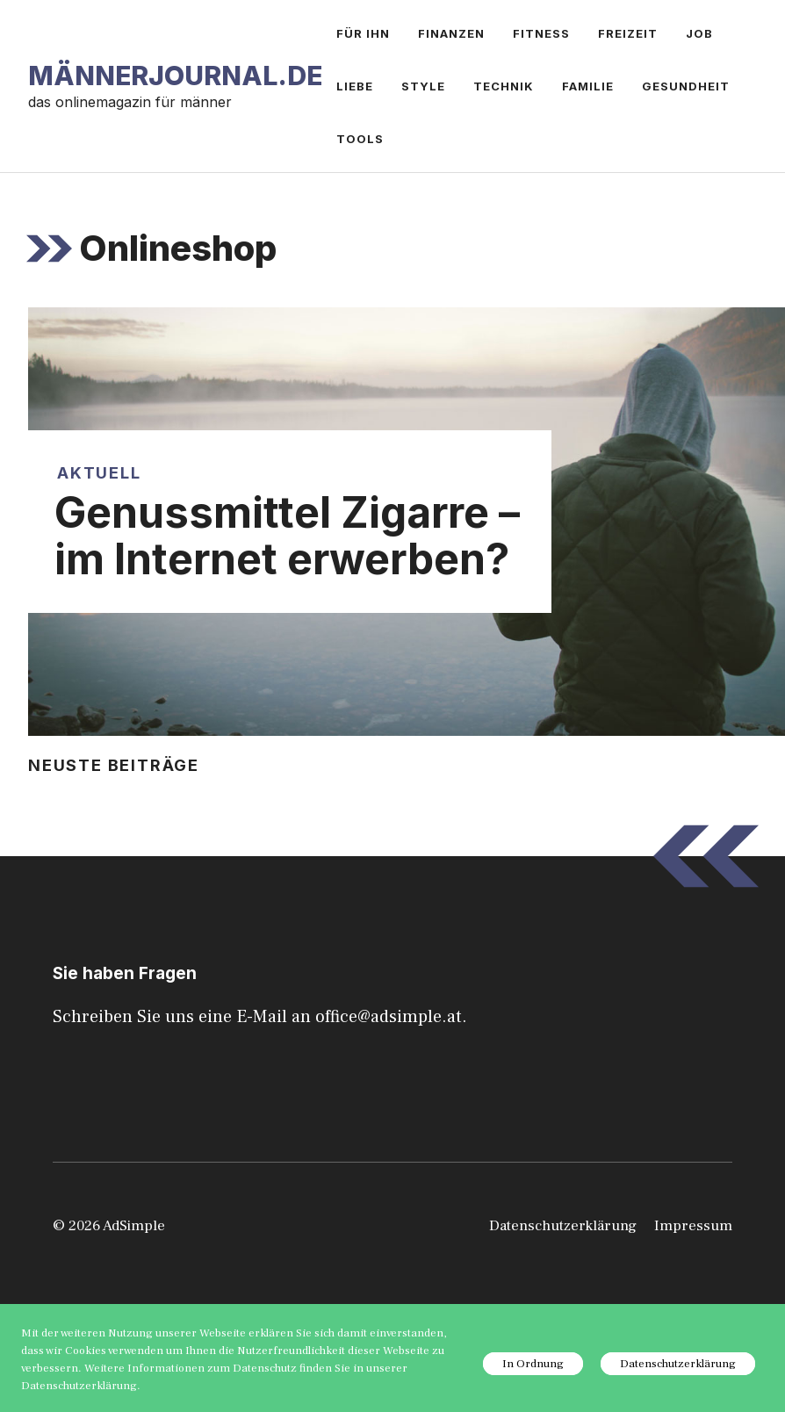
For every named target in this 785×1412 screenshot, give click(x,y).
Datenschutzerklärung (563, 1226)
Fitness (541, 33)
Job (699, 33)
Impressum (693, 1226)
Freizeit (628, 33)
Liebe (354, 86)
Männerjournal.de (175, 75)
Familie (588, 86)
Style (423, 86)
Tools (360, 139)
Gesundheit (686, 86)
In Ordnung (533, 1364)
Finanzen (451, 33)
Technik (503, 86)
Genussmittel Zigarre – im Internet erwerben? (287, 535)
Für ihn (363, 33)
